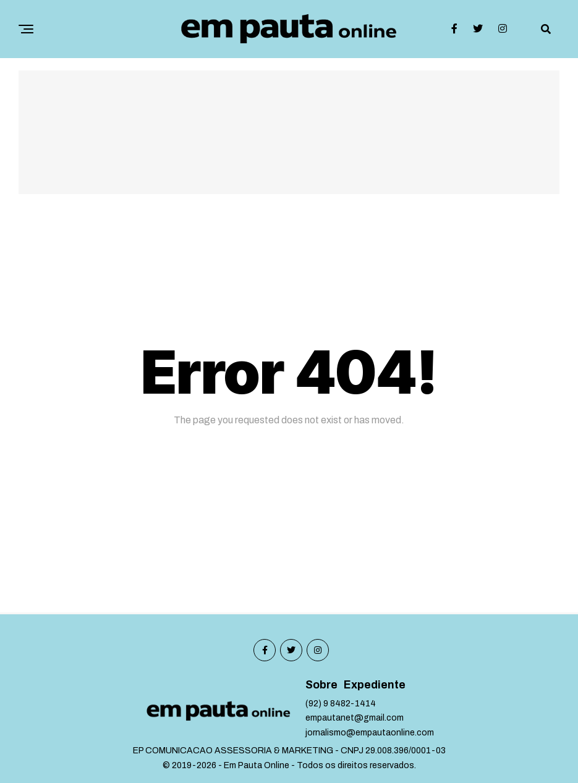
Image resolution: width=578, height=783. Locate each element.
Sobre (321, 685)
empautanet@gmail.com (354, 717)
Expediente (375, 685)
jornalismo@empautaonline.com (369, 732)
